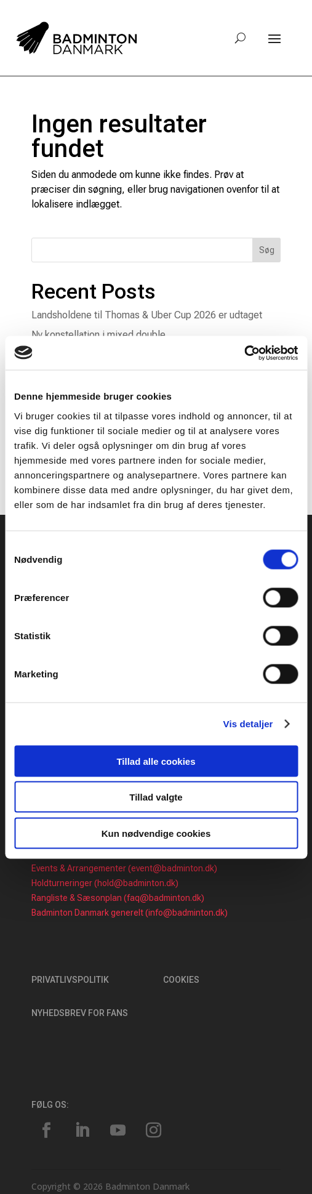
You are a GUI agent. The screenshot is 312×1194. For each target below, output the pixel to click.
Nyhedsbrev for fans (79, 1013)
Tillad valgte (155, 797)
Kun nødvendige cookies (156, 833)
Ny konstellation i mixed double (98, 335)
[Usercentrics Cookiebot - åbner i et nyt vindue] (244, 353)
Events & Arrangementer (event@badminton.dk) (124, 868)
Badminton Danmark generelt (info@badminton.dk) (129, 913)
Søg (266, 250)
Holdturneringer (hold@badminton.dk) (104, 883)
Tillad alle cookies (155, 761)
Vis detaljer (248, 724)
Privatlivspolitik (70, 980)
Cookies (181, 980)
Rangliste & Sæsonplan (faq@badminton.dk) (117, 898)
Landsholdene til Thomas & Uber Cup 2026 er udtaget (146, 315)
